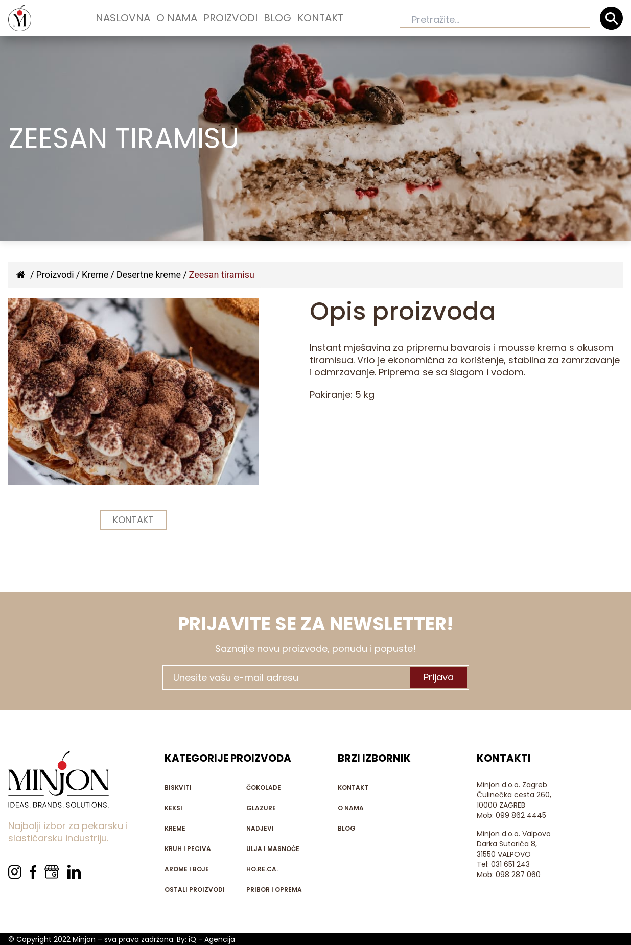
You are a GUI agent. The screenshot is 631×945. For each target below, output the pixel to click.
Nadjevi (260, 828)
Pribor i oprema (274, 889)
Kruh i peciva (188, 848)
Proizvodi (230, 18)
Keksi (173, 808)
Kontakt (320, 18)
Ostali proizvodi (195, 889)
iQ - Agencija (212, 939)
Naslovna (123, 18)
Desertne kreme (148, 274)
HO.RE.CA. (262, 869)
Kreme (95, 274)
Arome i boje (187, 869)
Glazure (261, 808)
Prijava (439, 677)
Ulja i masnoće (272, 848)
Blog (277, 18)
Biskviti (178, 787)
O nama (176, 18)
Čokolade (263, 787)
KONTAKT (133, 519)
